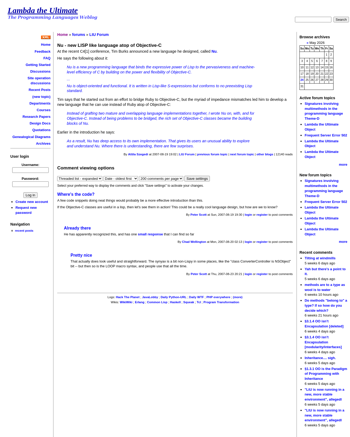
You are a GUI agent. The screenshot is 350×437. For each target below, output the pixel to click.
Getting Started (38, 65)
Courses (44, 110)
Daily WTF (196, 297)
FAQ (47, 58)
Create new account (31, 202)
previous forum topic (212, 154)
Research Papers (37, 117)
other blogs (264, 154)
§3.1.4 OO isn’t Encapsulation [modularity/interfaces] (323, 342)
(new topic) (41, 97)
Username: (30, 165)
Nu (213, 51)
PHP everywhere (218, 297)
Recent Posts (40, 90)
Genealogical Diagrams (31, 137)
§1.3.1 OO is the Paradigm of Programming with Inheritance (326, 374)
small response (150, 234)
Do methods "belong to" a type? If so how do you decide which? (326, 305)
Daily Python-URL (173, 297)
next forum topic (242, 154)
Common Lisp (157, 302)
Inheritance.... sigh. (320, 358)
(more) (238, 297)
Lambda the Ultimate (43, 10)
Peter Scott (198, 214)
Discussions (40, 71)
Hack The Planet (128, 297)
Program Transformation (221, 302)
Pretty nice (81, 255)
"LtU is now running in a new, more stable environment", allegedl (324, 394)
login (248, 214)
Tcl (199, 302)
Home (46, 45)
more (343, 165)
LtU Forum (99, 34)
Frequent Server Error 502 (326, 135)
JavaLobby (150, 297)
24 (302, 79)
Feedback (43, 51)
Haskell (175, 302)
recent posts (24, 230)
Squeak (188, 302)
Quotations (41, 130)
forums (78, 34)
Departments (40, 103)
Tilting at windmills (320, 258)
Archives (43, 143)
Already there (77, 228)
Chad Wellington (194, 241)
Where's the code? (75, 194)
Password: (30, 179)
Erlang (139, 302)
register (262, 214)
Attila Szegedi (138, 154)
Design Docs (40, 123)
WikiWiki (126, 302)
